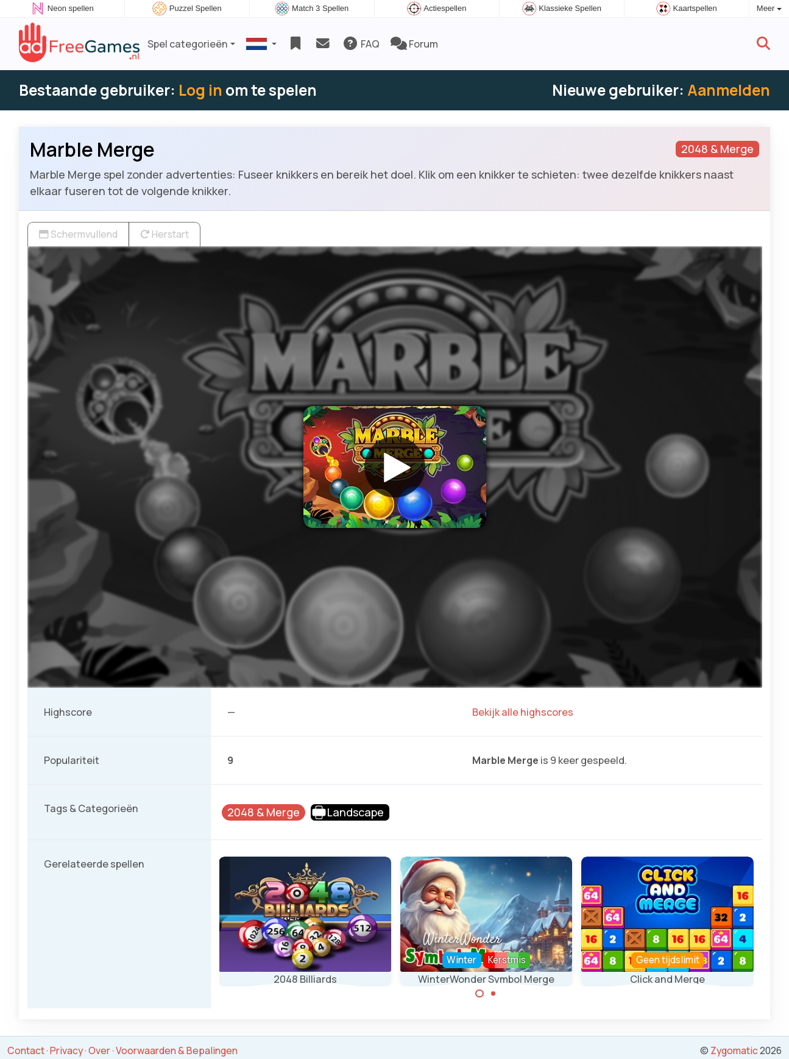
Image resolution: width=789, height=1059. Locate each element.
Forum (414, 44)
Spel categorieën (187, 44)
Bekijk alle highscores (522, 712)
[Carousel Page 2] (493, 993)
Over (99, 1050)
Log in (200, 90)
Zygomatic (734, 1050)
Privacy (66, 1050)
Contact (25, 1050)
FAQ (361, 44)
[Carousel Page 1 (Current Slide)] (479, 993)
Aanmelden (728, 90)
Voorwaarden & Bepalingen (177, 1050)
